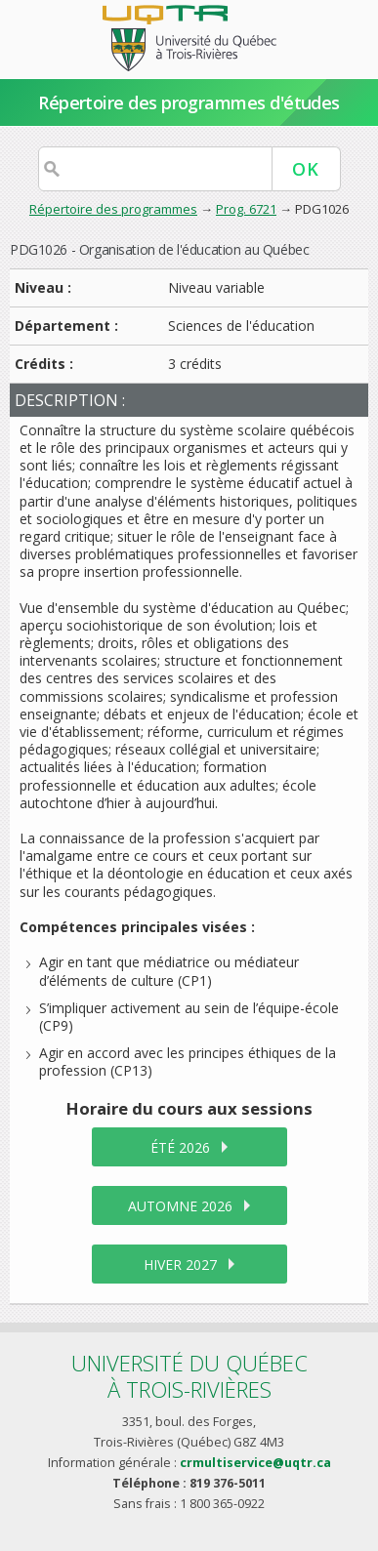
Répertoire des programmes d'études (189, 102)
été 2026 (180, 1147)
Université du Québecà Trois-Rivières (189, 1376)
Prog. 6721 (246, 209)
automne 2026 (180, 1206)
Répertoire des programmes (113, 209)
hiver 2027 (180, 1264)
